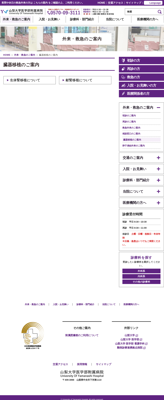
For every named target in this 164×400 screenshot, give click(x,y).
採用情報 (82, 360)
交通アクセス (115, 2)
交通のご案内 (132, 157)
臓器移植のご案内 (132, 139)
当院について (115, 19)
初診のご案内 (129, 115)
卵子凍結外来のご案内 (133, 145)
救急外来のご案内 (131, 127)
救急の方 (130, 77)
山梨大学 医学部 (131, 335)
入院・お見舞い (49, 19)
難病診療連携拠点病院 (131, 343)
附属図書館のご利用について (81, 331)
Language (155, 2)
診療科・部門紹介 (82, 19)
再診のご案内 (129, 121)
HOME (101, 2)
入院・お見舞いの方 (138, 85)
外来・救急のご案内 (16, 19)
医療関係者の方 (135, 94)
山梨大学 (131, 331)
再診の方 (130, 69)
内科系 (141, 272)
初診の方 (130, 60)
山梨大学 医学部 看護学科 (131, 339)
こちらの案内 (40, 2)
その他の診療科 (141, 277)
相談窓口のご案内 (131, 133)
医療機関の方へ (147, 19)
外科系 (141, 267)
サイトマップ (133, 2)
